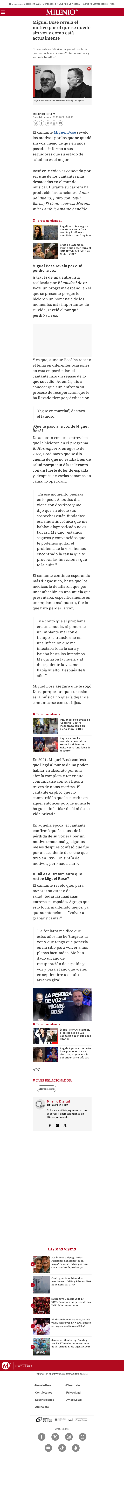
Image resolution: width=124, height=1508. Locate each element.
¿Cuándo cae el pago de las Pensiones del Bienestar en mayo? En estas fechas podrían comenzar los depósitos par (69, 1262)
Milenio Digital (45, 114)
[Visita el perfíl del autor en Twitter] (65, 1126)
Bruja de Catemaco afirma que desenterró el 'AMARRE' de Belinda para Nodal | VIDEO (75, 249)
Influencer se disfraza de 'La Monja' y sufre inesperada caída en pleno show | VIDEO (75, 724)
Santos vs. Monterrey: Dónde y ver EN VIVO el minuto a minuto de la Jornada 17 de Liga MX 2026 (71, 1343)
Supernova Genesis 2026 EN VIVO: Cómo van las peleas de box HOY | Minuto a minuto (71, 1302)
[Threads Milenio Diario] (82, 1437)
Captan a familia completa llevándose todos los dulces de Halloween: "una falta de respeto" (75, 744)
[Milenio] (62, 12)
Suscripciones (44, 1399)
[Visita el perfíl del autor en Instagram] (57, 1126)
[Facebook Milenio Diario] (41, 1437)
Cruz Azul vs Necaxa (69, 4)
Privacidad (73, 1392)
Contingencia (49, 4)
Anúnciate (42, 1407)
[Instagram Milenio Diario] (69, 1437)
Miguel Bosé (65, 132)
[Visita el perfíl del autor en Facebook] (49, 1126)
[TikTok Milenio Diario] (62, 1448)
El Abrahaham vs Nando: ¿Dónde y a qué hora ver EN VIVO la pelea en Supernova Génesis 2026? (71, 1323)
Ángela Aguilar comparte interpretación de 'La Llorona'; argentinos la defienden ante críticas (75, 1052)
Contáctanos (43, 1392)
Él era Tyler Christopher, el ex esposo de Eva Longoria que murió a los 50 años (75, 1034)
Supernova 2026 (32, 4)
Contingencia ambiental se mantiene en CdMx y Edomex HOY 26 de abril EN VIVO (71, 1281)
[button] (3, 13)
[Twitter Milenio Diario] (55, 1437)
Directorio (73, 1385)
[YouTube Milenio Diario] (48, 1448)
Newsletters (43, 1385)
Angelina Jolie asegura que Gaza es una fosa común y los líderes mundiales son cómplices (75, 230)
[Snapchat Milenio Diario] (76, 1448)
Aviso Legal (74, 1399)
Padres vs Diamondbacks (95, 4)
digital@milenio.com (57, 1105)
